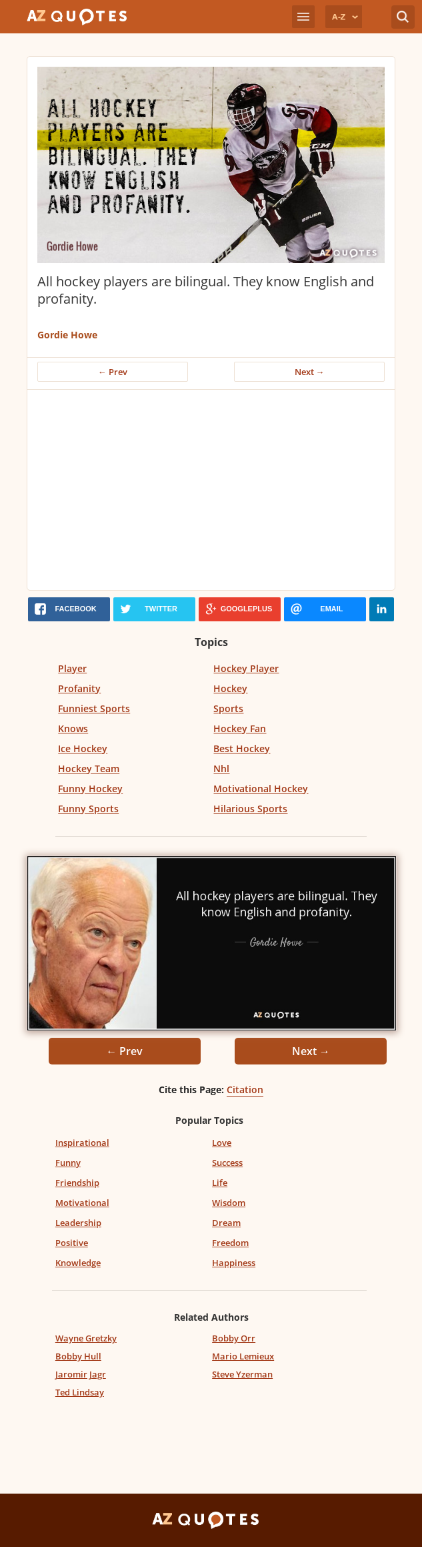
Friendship (77, 1183)
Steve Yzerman (242, 1374)
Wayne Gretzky (86, 1338)
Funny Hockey (90, 788)
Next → (310, 372)
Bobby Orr (233, 1338)
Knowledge (78, 1263)
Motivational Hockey (260, 788)
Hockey (230, 688)
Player (72, 668)
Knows (73, 728)
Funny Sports (88, 808)
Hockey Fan (239, 728)
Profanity (79, 688)
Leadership (78, 1223)
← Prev (112, 372)
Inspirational (82, 1143)
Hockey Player (246, 668)
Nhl (221, 768)
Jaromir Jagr (80, 1374)
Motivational (82, 1203)
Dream (226, 1223)
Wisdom (228, 1203)
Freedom (230, 1243)
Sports (228, 708)
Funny (68, 1163)
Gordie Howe (67, 334)
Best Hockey (241, 748)
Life (219, 1183)
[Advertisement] (211, 489)
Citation (245, 1089)
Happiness (233, 1263)
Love (221, 1143)
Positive (71, 1243)
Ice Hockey (82, 748)
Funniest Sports (94, 708)
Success (227, 1163)
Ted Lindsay (79, 1392)
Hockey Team (88, 768)
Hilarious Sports (250, 808)
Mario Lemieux (243, 1356)
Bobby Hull (78, 1356)
